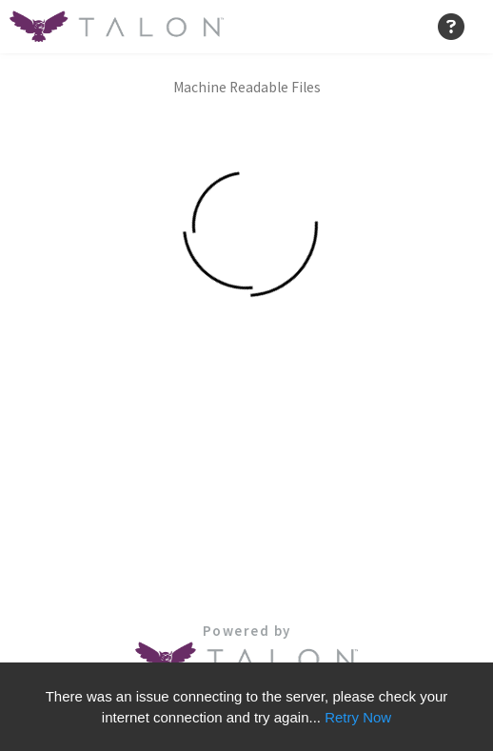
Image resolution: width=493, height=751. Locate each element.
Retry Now (358, 717)
